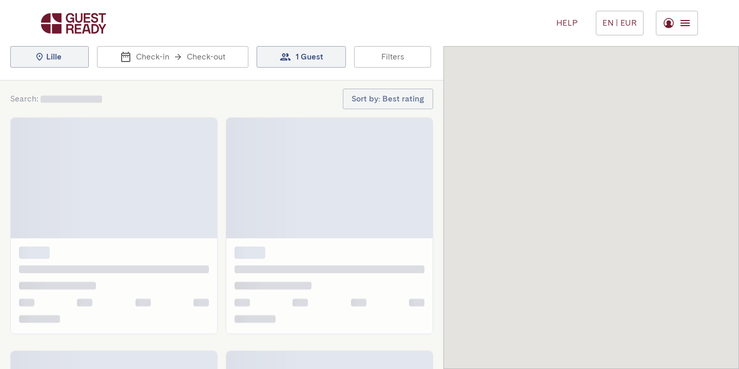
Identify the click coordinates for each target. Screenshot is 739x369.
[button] (49, 57)
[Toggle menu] (620, 23)
